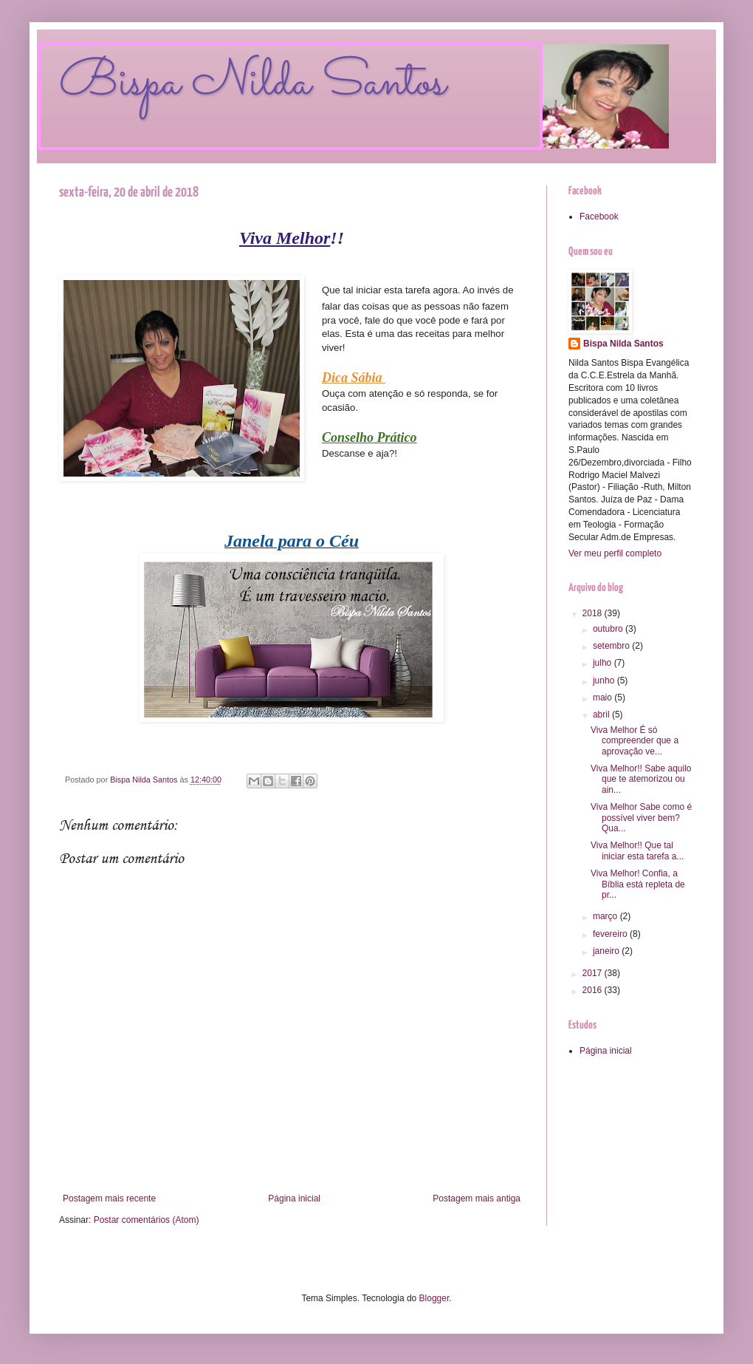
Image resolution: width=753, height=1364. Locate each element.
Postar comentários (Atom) (146, 1220)
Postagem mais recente (109, 1198)
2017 (593, 973)
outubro (609, 629)
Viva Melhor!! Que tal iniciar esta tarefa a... (637, 850)
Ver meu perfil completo (614, 553)
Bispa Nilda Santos (252, 83)
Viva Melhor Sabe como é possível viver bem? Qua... (641, 817)
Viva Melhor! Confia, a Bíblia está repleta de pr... (638, 884)
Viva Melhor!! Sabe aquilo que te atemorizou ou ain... (641, 779)
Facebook (599, 216)
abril (602, 714)
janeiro (607, 951)
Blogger (434, 1298)
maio (603, 697)
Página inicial (294, 1198)
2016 (593, 990)
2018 (593, 613)
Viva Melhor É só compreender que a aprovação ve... (634, 741)
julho (603, 663)
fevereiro (611, 934)
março (606, 916)
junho (605, 680)
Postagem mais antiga (476, 1198)
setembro (612, 646)
